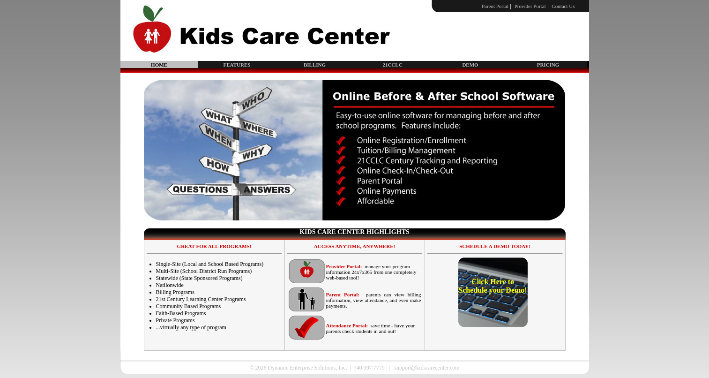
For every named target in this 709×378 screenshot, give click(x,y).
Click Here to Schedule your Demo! (492, 286)
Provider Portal (530, 6)
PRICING (548, 65)
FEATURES (237, 65)
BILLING (315, 65)
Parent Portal (495, 6)
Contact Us (563, 6)
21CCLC (392, 65)
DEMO (470, 65)
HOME (159, 65)
